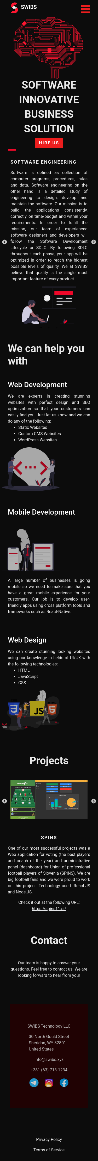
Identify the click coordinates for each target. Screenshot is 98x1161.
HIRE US (49, 142)
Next (93, 242)
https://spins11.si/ (49, 908)
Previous (4, 242)
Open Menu (85, 9)
